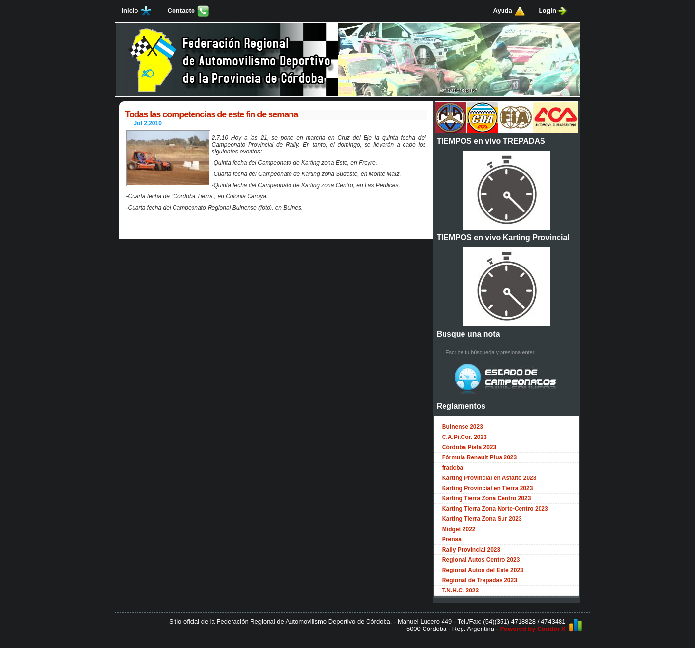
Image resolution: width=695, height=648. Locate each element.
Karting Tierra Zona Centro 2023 (486, 498)
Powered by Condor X (532, 628)
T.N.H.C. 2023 (460, 590)
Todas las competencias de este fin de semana (211, 114)
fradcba (452, 467)
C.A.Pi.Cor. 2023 (464, 437)
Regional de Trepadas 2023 (479, 580)
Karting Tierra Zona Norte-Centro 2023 (495, 508)
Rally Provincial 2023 (471, 549)
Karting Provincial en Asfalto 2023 (489, 478)
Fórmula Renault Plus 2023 (479, 457)
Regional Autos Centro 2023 (481, 559)
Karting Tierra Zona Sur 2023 (482, 518)
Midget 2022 (459, 529)
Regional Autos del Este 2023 (482, 570)
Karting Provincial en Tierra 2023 (487, 488)
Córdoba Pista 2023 (469, 447)
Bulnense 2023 (462, 426)
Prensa (452, 539)
